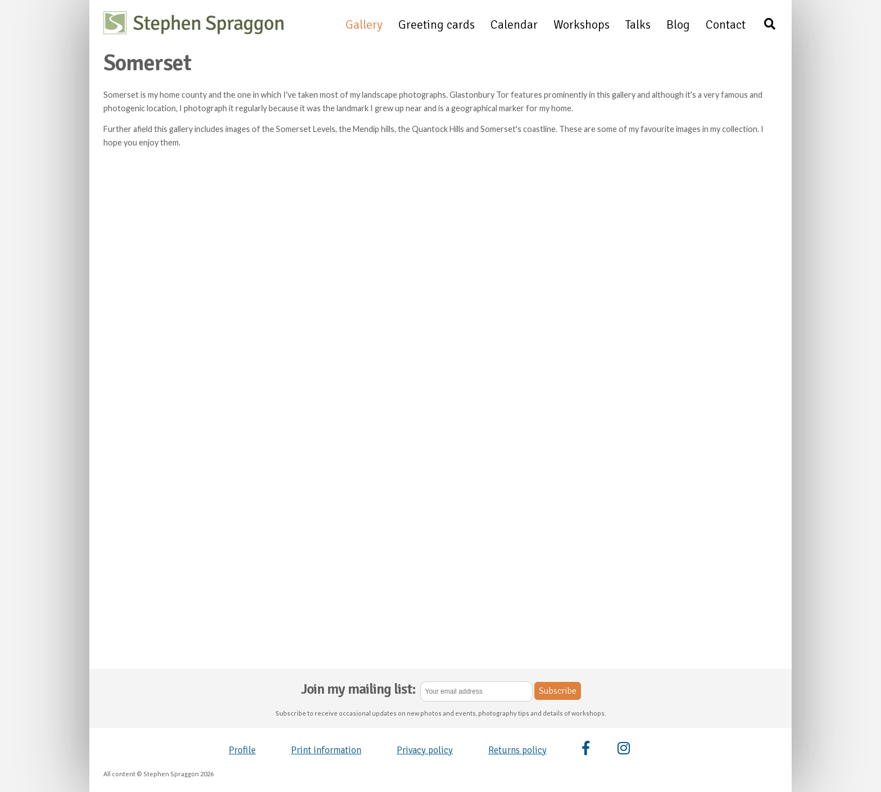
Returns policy (517, 750)
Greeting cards (436, 24)
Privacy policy (425, 750)
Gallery (364, 24)
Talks (638, 24)
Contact (726, 24)
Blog (678, 24)
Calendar (514, 24)
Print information (326, 750)
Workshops (581, 24)
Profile (242, 750)
